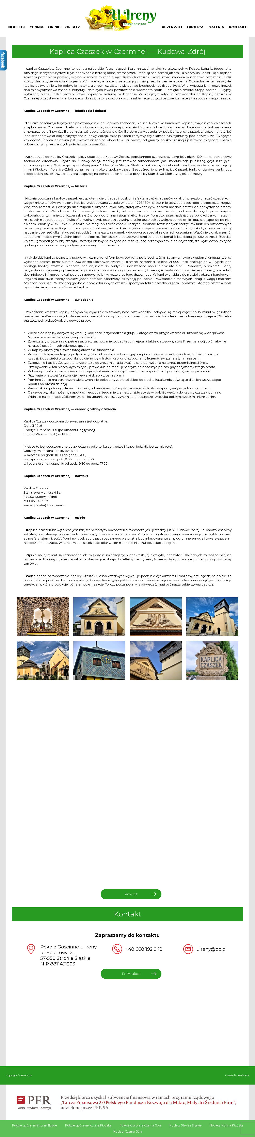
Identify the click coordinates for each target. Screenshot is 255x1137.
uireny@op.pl (211, 949)
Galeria (216, 27)
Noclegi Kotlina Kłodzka (226, 1125)
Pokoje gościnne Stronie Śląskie (34, 1125)
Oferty (72, 27)
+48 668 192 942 (143, 949)
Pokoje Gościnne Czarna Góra (140, 1125)
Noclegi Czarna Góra (127, 1131)
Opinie (54, 27)
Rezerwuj (172, 27)
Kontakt (238, 27)
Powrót (131, 894)
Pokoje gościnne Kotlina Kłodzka (88, 1125)
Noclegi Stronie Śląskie (185, 1125)
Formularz (131, 974)
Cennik (36, 27)
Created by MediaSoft (237, 1075)
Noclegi (16, 27)
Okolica (195, 27)
